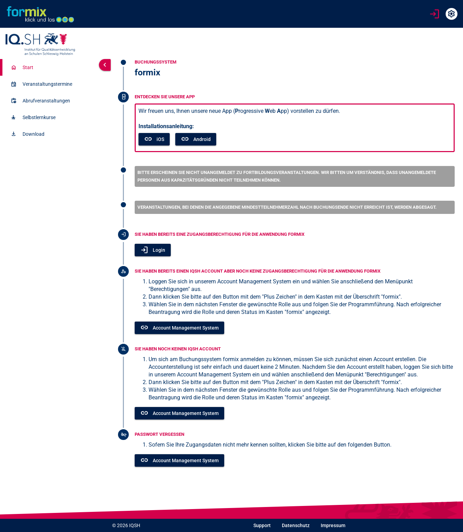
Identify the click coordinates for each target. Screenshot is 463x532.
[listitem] (47, 67)
